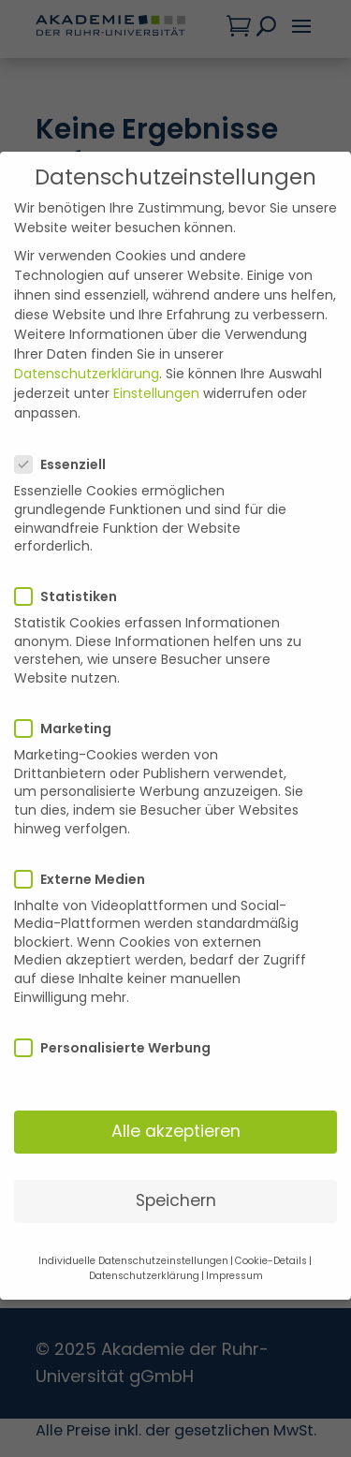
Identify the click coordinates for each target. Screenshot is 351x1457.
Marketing (70, 671)
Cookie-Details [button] (271, 1204)
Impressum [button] (234, 1219)
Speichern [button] (176, 1143)
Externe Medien (87, 822)
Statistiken (73, 539)
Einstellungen (156, 336)
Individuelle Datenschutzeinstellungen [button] (133, 1204)
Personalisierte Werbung (120, 990)
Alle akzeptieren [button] (176, 1074)
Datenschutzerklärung (86, 316)
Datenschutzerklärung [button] (144, 1219)
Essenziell (68, 407)
